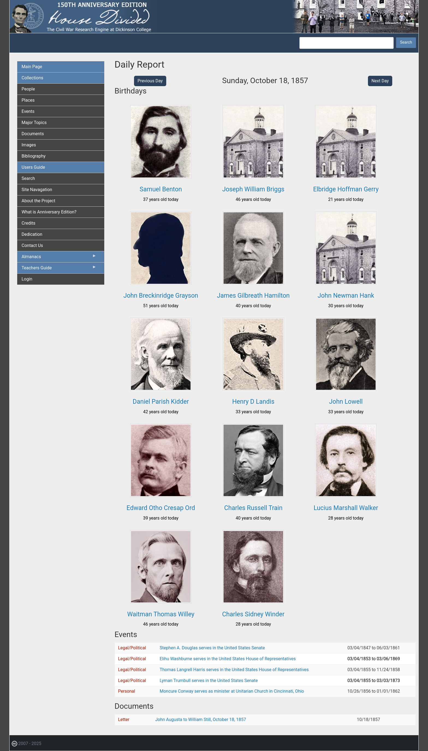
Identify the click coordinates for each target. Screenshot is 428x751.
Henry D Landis (253, 401)
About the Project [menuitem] (38, 200)
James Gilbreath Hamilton (253, 295)
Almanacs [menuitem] (59, 258)
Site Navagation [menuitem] (37, 189)
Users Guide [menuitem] (33, 167)
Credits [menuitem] (28, 223)
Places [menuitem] (28, 100)
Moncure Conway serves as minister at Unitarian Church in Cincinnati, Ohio (232, 691)
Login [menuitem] (27, 279)
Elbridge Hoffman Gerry (346, 189)
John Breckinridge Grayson (160, 295)
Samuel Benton (161, 189)
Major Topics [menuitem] (34, 122)
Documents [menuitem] (33, 133)
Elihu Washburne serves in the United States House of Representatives (228, 658)
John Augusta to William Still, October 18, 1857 (200, 719)
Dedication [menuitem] (32, 234)
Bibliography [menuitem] (34, 156)
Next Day (380, 80)
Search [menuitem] (28, 178)
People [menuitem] (28, 89)
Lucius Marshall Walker (346, 508)
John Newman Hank (346, 295)
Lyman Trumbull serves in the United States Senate (209, 680)
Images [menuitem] (29, 144)
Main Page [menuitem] (32, 66)
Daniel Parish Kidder (161, 401)
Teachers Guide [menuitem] (59, 269)
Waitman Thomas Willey (160, 614)
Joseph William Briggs (253, 189)
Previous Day (150, 80)
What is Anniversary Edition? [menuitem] (49, 212)
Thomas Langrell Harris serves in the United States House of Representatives (234, 669)
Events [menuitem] (28, 111)
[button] (161, 176)
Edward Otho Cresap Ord (161, 508)
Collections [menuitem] (32, 77)
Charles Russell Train (253, 508)
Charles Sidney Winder (253, 614)
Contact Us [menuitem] (32, 245)
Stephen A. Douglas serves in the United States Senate (212, 647)
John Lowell (346, 401)
